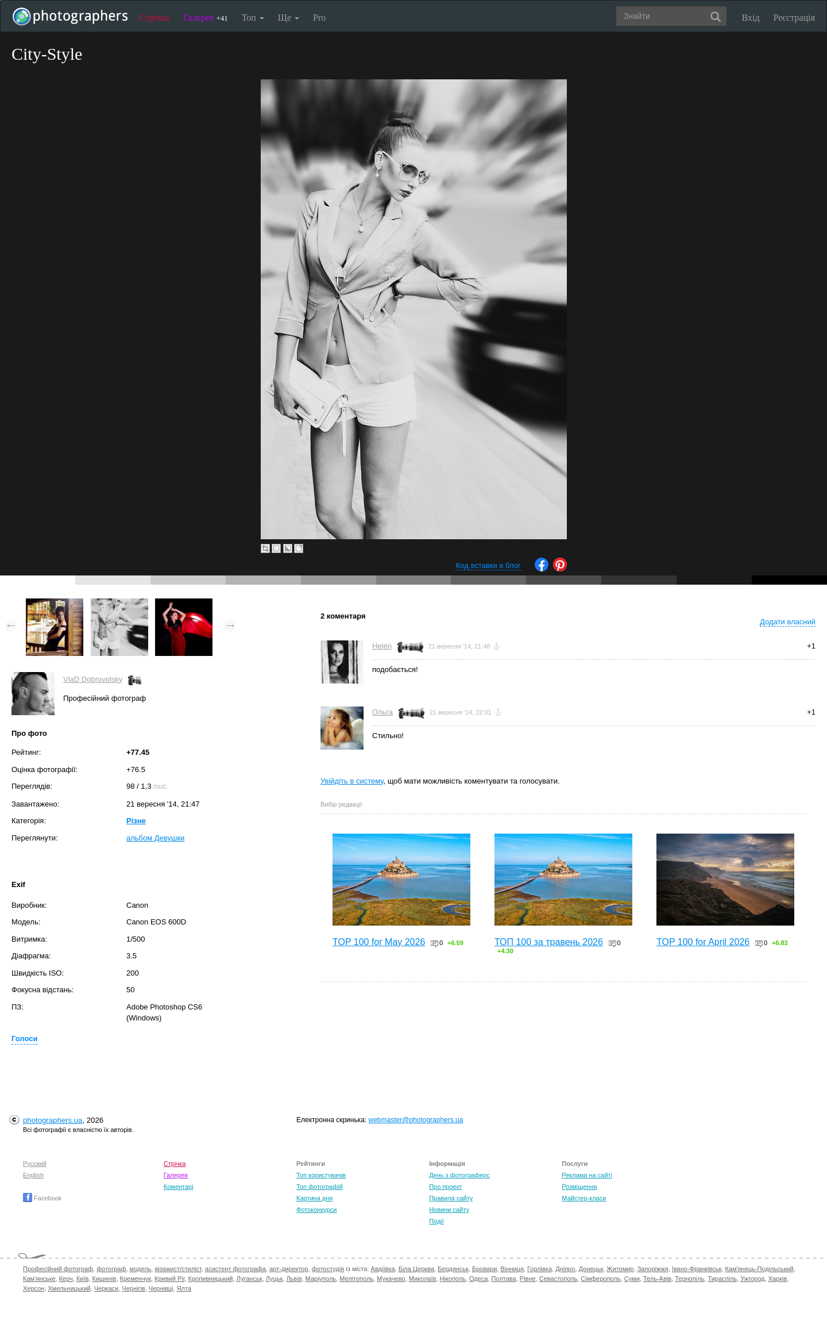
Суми (632, 1278)
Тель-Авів (657, 1278)
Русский (35, 1163)
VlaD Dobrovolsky (92, 679)
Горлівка (539, 1268)
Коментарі (179, 1186)
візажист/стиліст (177, 1268)
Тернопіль (689, 1278)
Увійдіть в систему (352, 781)
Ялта (184, 1288)
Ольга (382, 712)
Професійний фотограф (58, 1268)
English (33, 1175)
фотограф (111, 1268)
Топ (253, 17)
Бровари (484, 1268)
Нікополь (452, 1278)
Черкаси (106, 1288)
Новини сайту (449, 1209)
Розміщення (579, 1186)
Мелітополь (356, 1278)
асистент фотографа (235, 1268)
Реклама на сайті (587, 1175)
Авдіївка (383, 1268)
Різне (136, 820)
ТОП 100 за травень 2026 (548, 942)
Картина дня (314, 1198)
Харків (777, 1278)
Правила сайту (451, 1198)
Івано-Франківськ (696, 1268)
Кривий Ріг (169, 1278)
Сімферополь (600, 1278)
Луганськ (249, 1278)
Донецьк (590, 1268)
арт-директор (288, 1268)
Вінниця (512, 1268)
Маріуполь (321, 1278)
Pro (319, 17)
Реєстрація (794, 17)
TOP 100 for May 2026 (379, 942)
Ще (288, 17)
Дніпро (565, 1268)
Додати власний (788, 621)
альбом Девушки (155, 838)
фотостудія (328, 1268)
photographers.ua (52, 1120)
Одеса (478, 1278)
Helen (382, 646)
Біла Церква (416, 1268)
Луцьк (274, 1278)
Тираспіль (722, 1278)
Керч (66, 1278)
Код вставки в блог (488, 565)
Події (436, 1221)
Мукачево (391, 1278)
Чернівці (161, 1288)
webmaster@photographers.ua (416, 1120)
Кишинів (104, 1278)
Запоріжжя (652, 1268)
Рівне (528, 1278)
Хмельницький (69, 1288)
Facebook (42, 1198)
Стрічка (154, 17)
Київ (82, 1278)
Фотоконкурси (316, 1209)
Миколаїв (422, 1278)
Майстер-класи (584, 1198)
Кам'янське (39, 1278)
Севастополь (558, 1278)
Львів (294, 1278)
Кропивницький (210, 1278)
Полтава (504, 1278)
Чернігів (133, 1288)
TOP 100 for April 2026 (702, 942)
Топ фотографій (319, 1186)
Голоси (24, 1038)
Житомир (619, 1268)
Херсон (33, 1288)
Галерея (205, 17)
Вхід (751, 17)
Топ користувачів (321, 1175)
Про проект (445, 1186)
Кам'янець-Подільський (759, 1268)
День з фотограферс (459, 1175)
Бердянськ (453, 1268)
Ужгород (752, 1278)
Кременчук (135, 1278)
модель (141, 1268)
